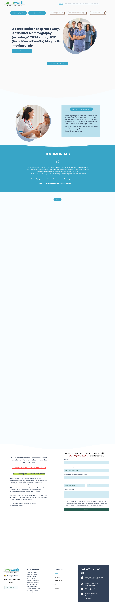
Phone (89, 482)
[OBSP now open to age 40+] (81, 109)
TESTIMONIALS (59, 581)
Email (66, 482)
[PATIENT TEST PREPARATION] (77, 13)
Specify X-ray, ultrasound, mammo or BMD (76, 474)
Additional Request (69, 489)
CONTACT (58, 588)
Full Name (67, 459)
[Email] (74, 485)
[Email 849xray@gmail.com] (18, 13)
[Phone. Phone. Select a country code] (90, 485)
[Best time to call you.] (86, 470)
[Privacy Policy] (11, 587)
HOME (56, 574)
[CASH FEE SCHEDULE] (57, 13)
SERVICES (57, 577)
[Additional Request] (86, 495)
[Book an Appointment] (22, 51)
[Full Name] (86, 462)
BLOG (56, 584)
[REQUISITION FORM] (98, 13)
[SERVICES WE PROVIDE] (57, 63)
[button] (68, 4)
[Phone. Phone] (100, 485)
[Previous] (5, 169)
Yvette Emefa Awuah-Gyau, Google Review (54, 183)
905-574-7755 (93, 584)
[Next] (110, 169)
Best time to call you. (70, 467)
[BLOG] (57, 199)
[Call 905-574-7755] (37, 13)
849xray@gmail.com (85, 124)
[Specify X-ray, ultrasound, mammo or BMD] (86, 477)
